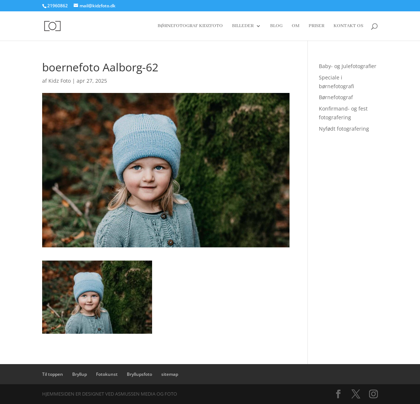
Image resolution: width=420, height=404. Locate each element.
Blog (276, 26)
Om (295, 26)
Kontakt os (348, 26)
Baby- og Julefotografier (347, 66)
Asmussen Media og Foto (146, 393)
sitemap (169, 374)
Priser (316, 26)
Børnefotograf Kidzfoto (190, 26)
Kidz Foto (59, 80)
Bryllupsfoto (139, 374)
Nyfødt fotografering (344, 128)
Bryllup (79, 374)
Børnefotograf (336, 97)
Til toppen (52, 374)
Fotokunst (107, 374)
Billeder (243, 26)
